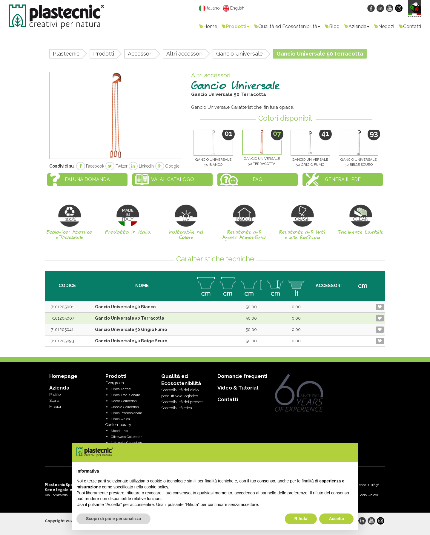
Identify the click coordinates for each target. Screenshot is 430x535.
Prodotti (237, 26)
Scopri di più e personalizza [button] (113, 518)
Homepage (63, 376)
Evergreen (114, 383)
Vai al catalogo (172, 179)
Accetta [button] (336, 518)
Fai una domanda (87, 179)
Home (210, 26)
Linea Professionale (126, 413)
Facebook (90, 166)
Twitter (116, 166)
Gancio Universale (239, 53)
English (233, 8)
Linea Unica (120, 419)
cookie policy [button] (156, 487)
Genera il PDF (343, 179)
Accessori (140, 53)
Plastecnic (66, 53)
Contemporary (118, 424)
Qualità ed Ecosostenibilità (289, 26)
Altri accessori (184, 53)
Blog (334, 26)
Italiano (209, 8)
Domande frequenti (242, 376)
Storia (54, 400)
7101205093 (62, 340)
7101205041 (62, 329)
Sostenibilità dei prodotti (182, 402)
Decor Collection (124, 401)
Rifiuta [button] (301, 518)
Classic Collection (125, 407)
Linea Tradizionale (125, 395)
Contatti (412, 26)
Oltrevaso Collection (126, 437)
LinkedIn (141, 166)
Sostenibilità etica (176, 408)
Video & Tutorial (237, 388)
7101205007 (62, 318)
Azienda (358, 26)
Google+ (168, 166)
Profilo (55, 394)
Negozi (386, 26)
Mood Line (119, 431)
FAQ (257, 179)
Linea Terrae (121, 389)
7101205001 (62, 306)
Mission (55, 406)
